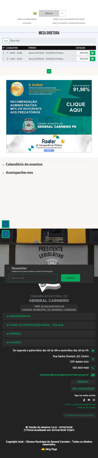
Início (6, 40)
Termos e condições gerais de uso (80, 404)
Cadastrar (70, 278)
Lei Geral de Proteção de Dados (79, 415)
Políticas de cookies (86, 407)
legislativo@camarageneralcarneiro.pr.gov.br (64, 375)
